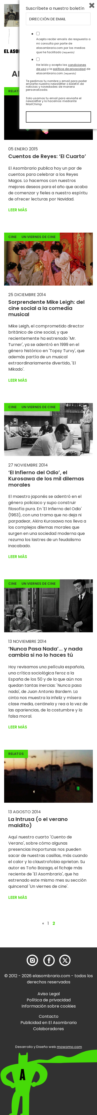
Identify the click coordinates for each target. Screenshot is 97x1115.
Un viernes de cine (38, 236)
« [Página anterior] (43, 923)
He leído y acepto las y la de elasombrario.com (63, 1054)
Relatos (16, 91)
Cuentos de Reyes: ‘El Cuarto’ (47, 156)
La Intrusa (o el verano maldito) (38, 822)
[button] (33, 52)
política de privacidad (69, 1055)
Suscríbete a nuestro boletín (55, 994)
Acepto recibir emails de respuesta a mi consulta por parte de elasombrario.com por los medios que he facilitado (63, 1031)
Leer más (17, 210)
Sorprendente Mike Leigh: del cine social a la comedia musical (46, 308)
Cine (12, 236)
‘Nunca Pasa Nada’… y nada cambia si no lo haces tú (45, 652)
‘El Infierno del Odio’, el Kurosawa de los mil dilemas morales (46, 478)
